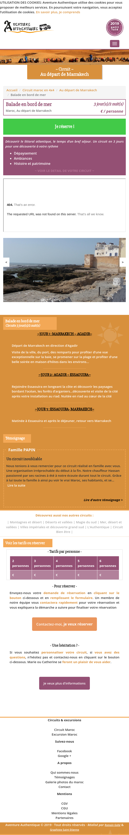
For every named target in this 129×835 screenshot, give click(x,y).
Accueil (11, 90)
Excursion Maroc (64, 734)
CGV (64, 803)
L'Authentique (98, 527)
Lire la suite (16, 485)
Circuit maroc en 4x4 (38, 90)
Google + (64, 756)
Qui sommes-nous (64, 772)
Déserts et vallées (59, 522)
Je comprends (69, 12)
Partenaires (65, 818)
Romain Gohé (112, 825)
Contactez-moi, (64, 624)
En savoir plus (46, 12)
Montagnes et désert (26, 522)
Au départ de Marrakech (78, 90)
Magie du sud (86, 522)
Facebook (64, 751)
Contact (64, 787)
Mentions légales (65, 813)
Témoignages (64, 777)
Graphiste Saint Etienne (64, 830)
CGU (64, 808)
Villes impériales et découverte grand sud (52, 527)
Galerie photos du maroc (64, 782)
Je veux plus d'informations (64, 683)
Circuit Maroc (64, 729)
